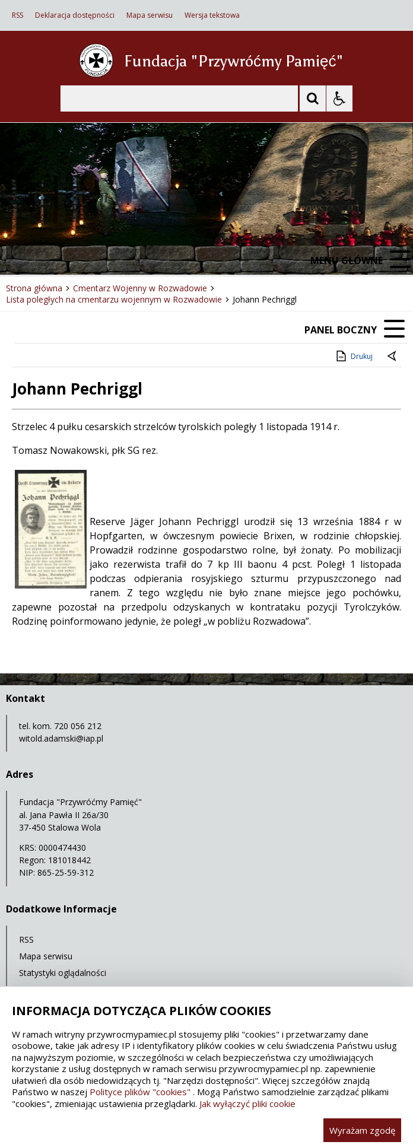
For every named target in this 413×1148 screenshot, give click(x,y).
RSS (17, 15)
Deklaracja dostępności (75, 15)
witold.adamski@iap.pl (61, 738)
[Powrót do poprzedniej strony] (393, 356)
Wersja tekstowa (212, 15)
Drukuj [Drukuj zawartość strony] (353, 356)
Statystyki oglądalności (62, 972)
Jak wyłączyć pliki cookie (247, 1103)
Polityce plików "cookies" (140, 1092)
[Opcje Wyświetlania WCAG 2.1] (339, 98)
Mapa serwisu (149, 15)
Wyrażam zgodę (362, 1130)
